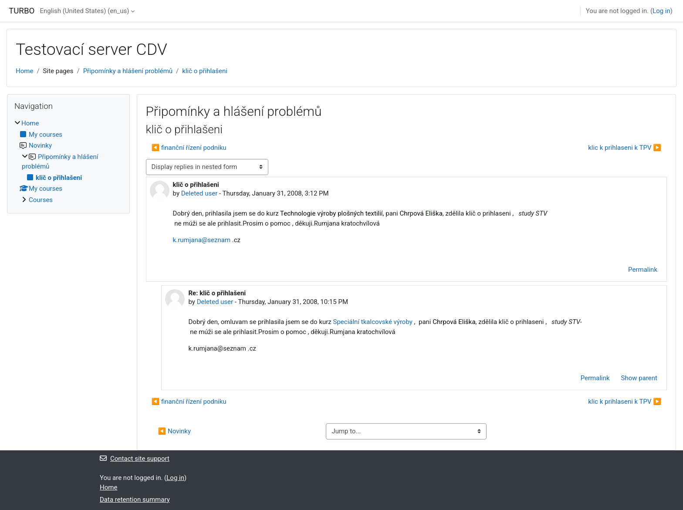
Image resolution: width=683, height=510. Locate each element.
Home (24, 71)
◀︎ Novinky (174, 431)
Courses (41, 200)
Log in (661, 11)
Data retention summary (135, 499)
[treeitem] (68, 161)
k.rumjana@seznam (201, 240)
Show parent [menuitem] (639, 378)
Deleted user (199, 193)
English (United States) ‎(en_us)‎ (84, 11)
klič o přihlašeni (204, 71)
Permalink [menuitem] (642, 270)
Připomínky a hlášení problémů (127, 71)
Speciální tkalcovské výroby (373, 322)
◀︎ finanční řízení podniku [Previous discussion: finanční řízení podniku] (189, 148)
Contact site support (134, 459)
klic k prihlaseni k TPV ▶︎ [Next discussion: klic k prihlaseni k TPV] (624, 148)
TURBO (21, 11)
